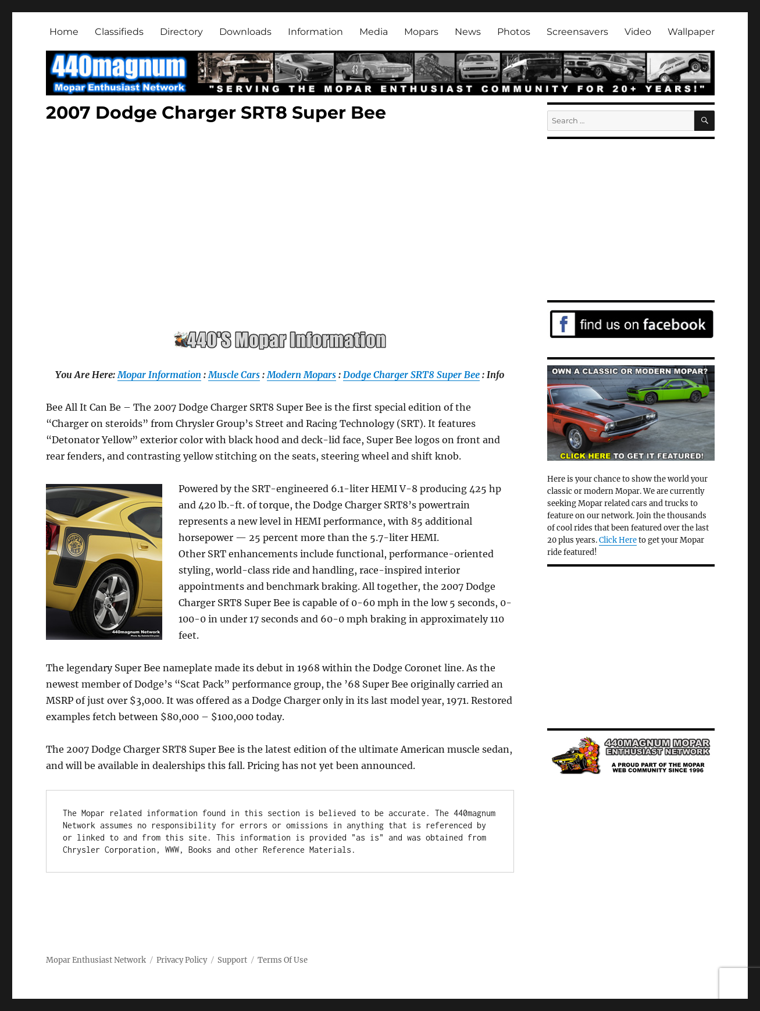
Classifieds (119, 31)
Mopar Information (159, 374)
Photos (513, 31)
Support (232, 960)
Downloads (245, 31)
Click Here (618, 540)
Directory (181, 31)
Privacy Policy (181, 960)
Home (64, 31)
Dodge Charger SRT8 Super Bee (411, 374)
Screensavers (577, 31)
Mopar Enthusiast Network (96, 960)
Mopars (421, 31)
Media (373, 31)
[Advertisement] (282, 229)
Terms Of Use (283, 960)
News (468, 31)
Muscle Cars (234, 374)
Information (315, 31)
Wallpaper (691, 31)
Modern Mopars (301, 374)
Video (638, 31)
